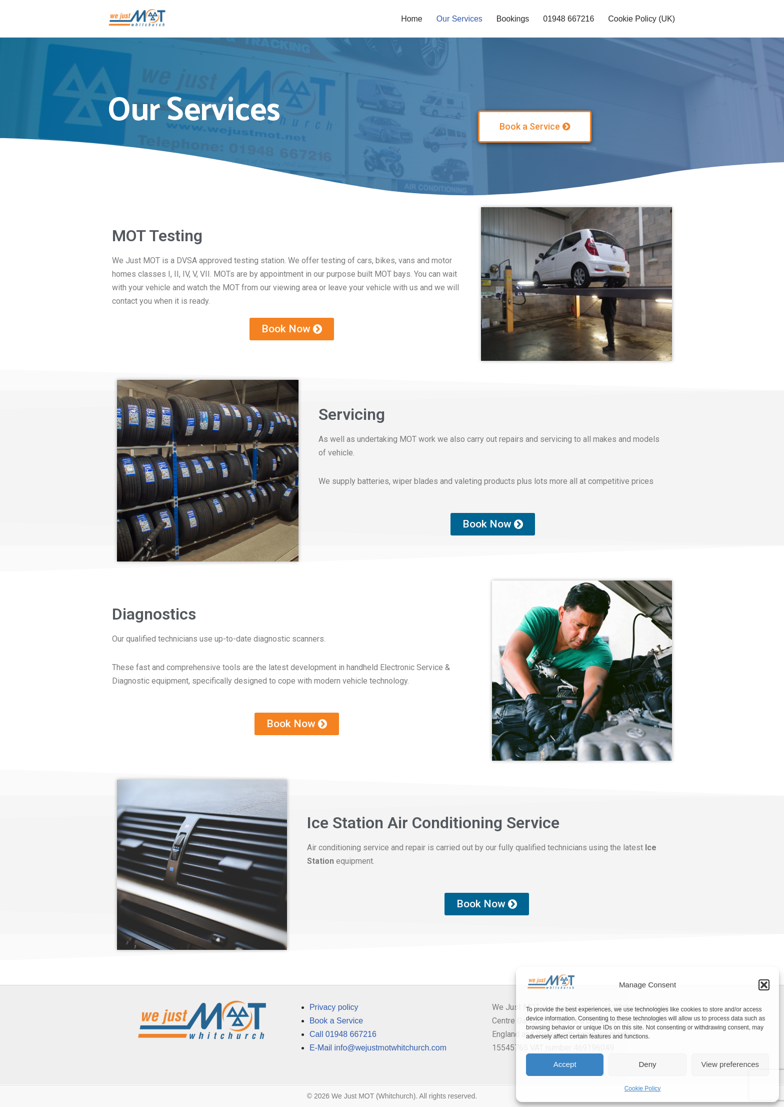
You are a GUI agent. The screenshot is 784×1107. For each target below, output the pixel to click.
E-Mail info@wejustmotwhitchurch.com (378, 1048)
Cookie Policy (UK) (641, 19)
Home (411, 19)
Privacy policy (334, 1007)
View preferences (731, 1064)
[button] (764, 985)
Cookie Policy (642, 1088)
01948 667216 (568, 19)
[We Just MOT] (137, 19)
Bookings (512, 19)
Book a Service (337, 1020)
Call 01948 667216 (343, 1034)
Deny (647, 1064)
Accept (565, 1064)
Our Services (459, 19)
